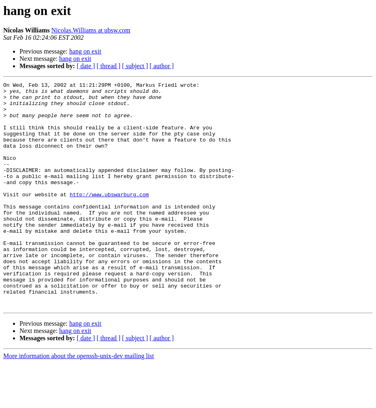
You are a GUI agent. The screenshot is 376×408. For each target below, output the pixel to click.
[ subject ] (135, 65)
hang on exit (85, 51)
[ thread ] (108, 65)
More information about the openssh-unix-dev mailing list (78, 400)
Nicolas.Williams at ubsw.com (91, 30)
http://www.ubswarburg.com (109, 217)
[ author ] (162, 65)
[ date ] (86, 65)
